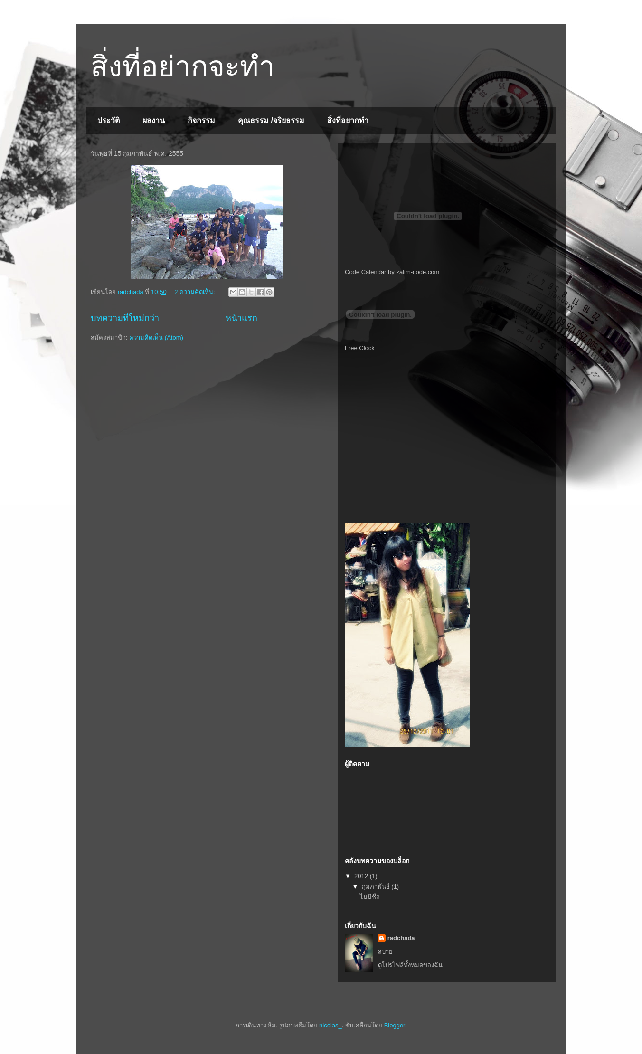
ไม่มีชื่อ (370, 897)
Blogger (394, 1025)
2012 (362, 876)
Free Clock (360, 347)
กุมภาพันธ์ (377, 886)
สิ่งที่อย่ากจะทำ (183, 67)
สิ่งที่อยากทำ (347, 120)
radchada (401, 937)
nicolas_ (330, 1025)
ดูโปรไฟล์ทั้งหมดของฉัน (410, 965)
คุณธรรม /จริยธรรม (271, 120)
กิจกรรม (201, 120)
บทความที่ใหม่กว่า (125, 318)
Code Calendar (365, 271)
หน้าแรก (241, 318)
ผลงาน (153, 120)
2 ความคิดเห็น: (195, 291)
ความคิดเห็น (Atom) (156, 337)
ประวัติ (108, 120)
